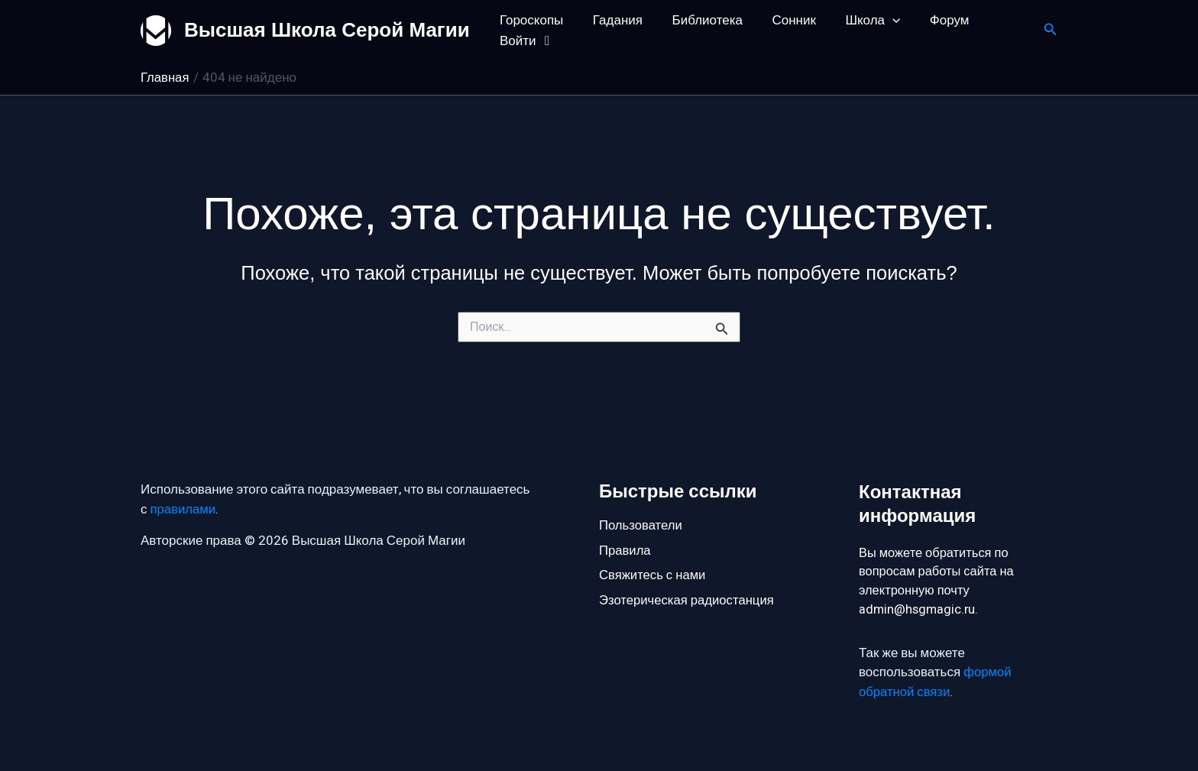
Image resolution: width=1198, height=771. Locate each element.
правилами (184, 507)
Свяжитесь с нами (653, 575)
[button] (877, 20)
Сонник (782, 20)
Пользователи (641, 523)
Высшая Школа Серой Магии (327, 29)
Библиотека (698, 20)
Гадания (612, 20)
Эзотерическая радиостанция (688, 601)
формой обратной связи (935, 683)
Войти (526, 40)
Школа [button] (857, 20)
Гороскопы (530, 20)
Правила (625, 549)
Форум (930, 20)
